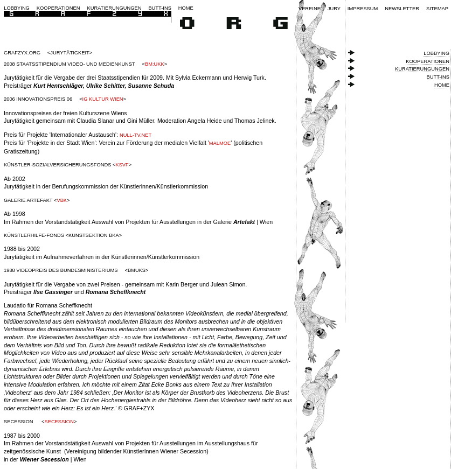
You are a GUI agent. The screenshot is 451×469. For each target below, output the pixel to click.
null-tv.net (135, 135)
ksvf (121, 164)
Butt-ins (159, 8)
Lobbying (17, 8)
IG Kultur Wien (102, 99)
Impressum (363, 8)
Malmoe (220, 143)
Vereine (310, 8)
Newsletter (402, 8)
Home (185, 8)
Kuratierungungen (114, 8)
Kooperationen (58, 8)
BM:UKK (154, 64)
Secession (58, 421)
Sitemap (437, 8)
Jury (334, 8)
